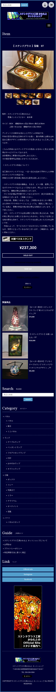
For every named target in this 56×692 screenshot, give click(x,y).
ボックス (11, 479)
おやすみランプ (14, 463)
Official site (28, 569)
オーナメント (13, 506)
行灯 (9, 458)
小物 (6, 475)
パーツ (7, 518)
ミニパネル (12, 431)
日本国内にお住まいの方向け (28, 277)
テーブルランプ (14, 442)
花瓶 (9, 512)
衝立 (9, 426)
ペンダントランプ (15, 447)
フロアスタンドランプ (16, 453)
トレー (10, 485)
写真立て (11, 490)
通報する (28, 283)
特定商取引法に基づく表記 (15, 552)
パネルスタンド (14, 522)
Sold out (28, 269)
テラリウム (12, 501)
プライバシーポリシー (13, 548)
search (24, 5)
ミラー (10, 495)
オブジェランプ (14, 469)
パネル (7, 416)
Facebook (28, 579)
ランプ (7, 438)
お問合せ (7, 544)
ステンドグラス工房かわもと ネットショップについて (25, 540)
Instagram (28, 574)
